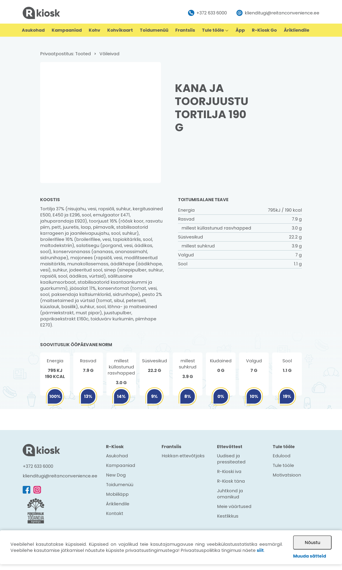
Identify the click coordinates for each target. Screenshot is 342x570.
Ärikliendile (117, 504)
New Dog (116, 475)
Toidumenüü (119, 485)
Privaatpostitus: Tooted (65, 54)
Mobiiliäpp (117, 494)
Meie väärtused (234, 506)
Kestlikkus (227, 516)
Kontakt (114, 513)
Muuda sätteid (309, 556)
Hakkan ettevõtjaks (183, 456)
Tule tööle (283, 465)
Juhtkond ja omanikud (230, 494)
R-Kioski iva (229, 471)
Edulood (282, 456)
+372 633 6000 (207, 13)
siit (260, 550)
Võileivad (109, 54)
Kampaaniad (120, 465)
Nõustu (312, 542)
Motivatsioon (287, 475)
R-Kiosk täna (231, 481)
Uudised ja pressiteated (231, 459)
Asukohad (117, 456)
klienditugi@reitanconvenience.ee (277, 13)
